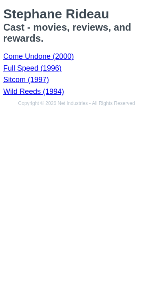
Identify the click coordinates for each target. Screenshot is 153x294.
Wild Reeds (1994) (33, 91)
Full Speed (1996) (32, 68)
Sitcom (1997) (26, 80)
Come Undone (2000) (38, 56)
